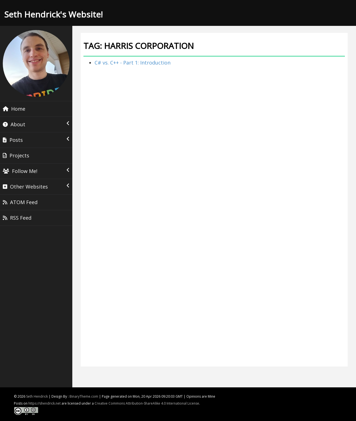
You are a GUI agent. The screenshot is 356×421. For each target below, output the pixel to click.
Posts (36, 140)
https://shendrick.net (44, 403)
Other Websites (36, 186)
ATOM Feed (20, 202)
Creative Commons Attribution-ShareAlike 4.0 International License (147, 403)
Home (14, 108)
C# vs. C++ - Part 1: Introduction (132, 62)
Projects (16, 155)
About (36, 124)
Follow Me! (36, 171)
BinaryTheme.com (84, 396)
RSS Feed (17, 217)
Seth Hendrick (37, 396)
